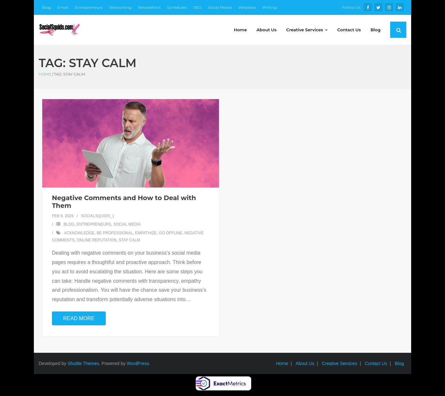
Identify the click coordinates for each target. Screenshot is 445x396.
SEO (197, 7)
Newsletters (149, 7)
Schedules (177, 7)
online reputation (97, 240)
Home (45, 74)
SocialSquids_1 (97, 216)
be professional (115, 233)
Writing (269, 7)
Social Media (220, 7)
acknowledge (79, 233)
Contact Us (376, 363)
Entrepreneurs (89, 7)
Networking (120, 7)
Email (62, 7)
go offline (171, 233)
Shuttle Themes (83, 363)
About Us (305, 363)
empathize (146, 233)
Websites (247, 7)
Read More (78, 318)
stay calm (129, 240)
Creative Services (339, 363)
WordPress (138, 363)
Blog (46, 7)
